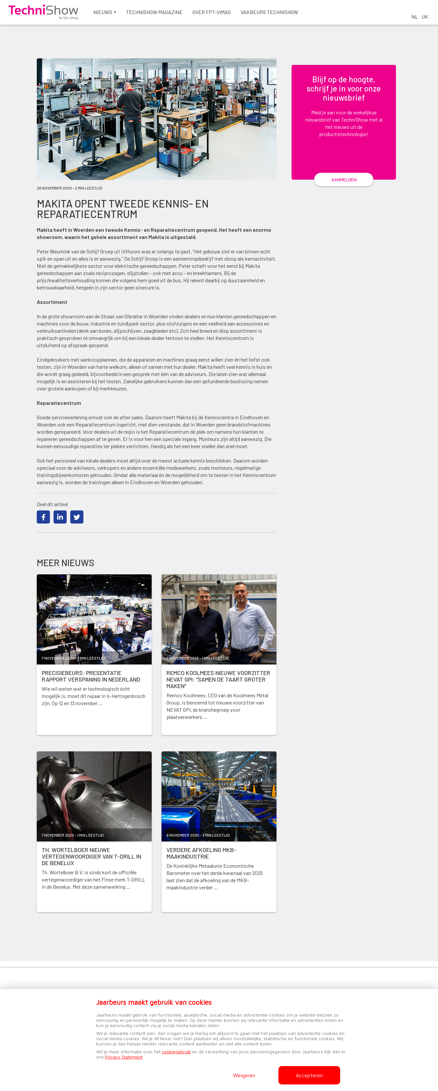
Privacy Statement (123, 1057)
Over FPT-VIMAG (235, 16)
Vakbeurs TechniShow (292, 16)
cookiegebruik (176, 1051)
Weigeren (244, 1075)
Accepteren (309, 1075)
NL (414, 16)
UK (425, 16)
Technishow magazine (177, 16)
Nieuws (126, 16)
